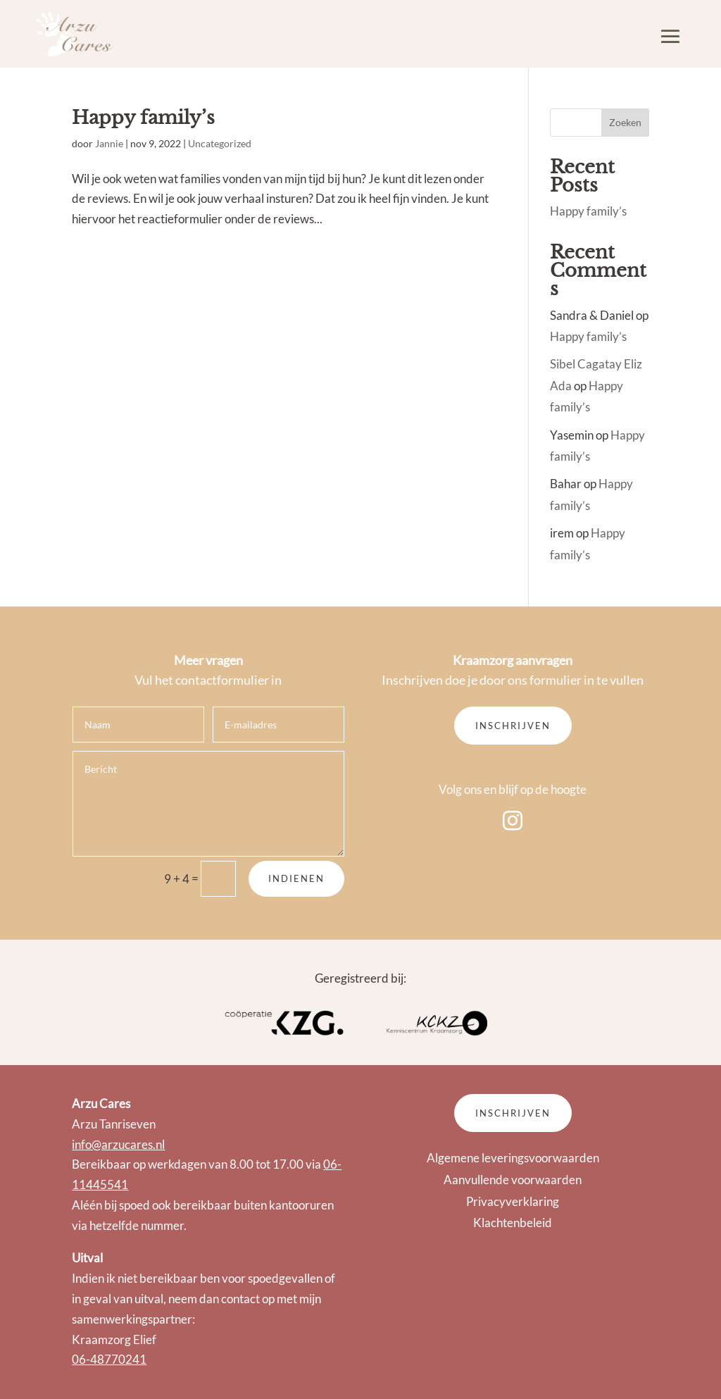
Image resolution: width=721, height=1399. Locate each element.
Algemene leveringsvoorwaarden (513, 1157)
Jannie (109, 143)
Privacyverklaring (512, 1201)
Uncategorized (219, 143)
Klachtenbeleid (512, 1222)
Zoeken (625, 122)
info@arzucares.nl (118, 1144)
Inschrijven (513, 725)
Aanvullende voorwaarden (513, 1179)
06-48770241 (109, 1359)
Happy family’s (143, 117)
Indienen (296, 878)
